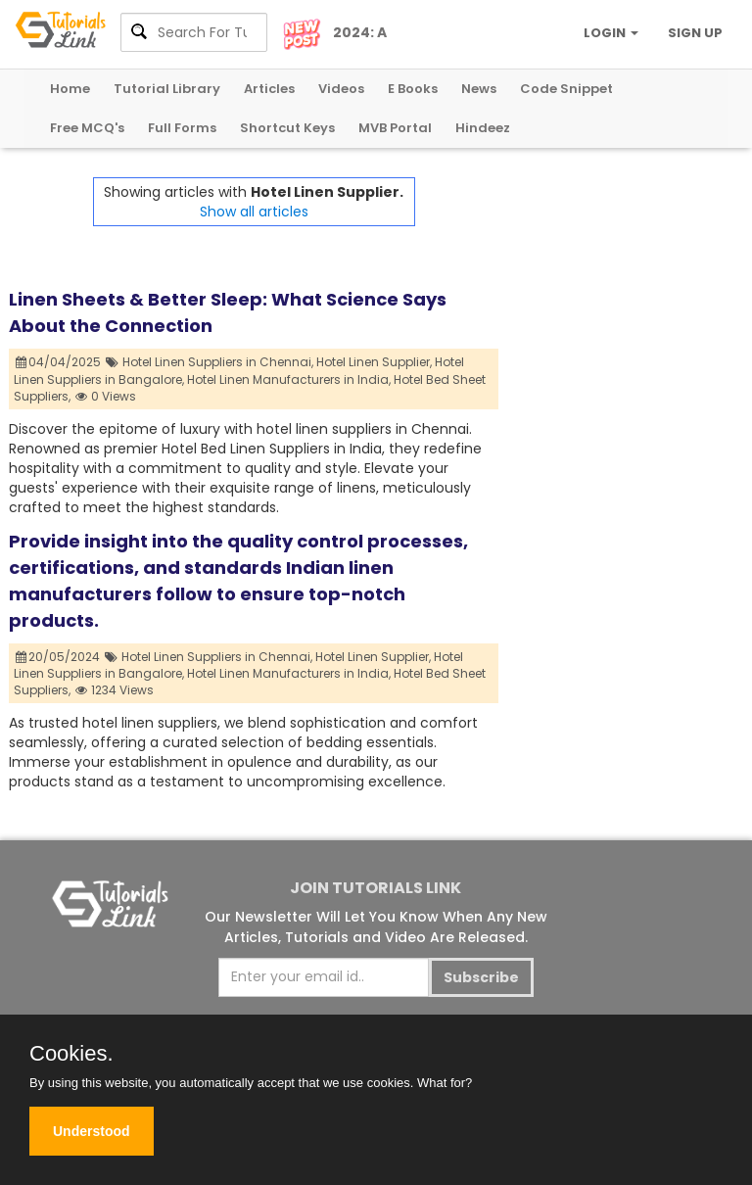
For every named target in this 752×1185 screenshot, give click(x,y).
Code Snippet (566, 88)
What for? (444, 1082)
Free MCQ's (87, 127)
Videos (341, 88)
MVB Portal (395, 127)
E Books (413, 88)
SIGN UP (695, 33)
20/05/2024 (58, 656)
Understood (91, 1131)
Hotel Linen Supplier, (374, 362)
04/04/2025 (59, 362)
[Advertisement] (620, 275)
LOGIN (611, 33)
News (478, 88)
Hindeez (482, 127)
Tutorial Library (167, 88)
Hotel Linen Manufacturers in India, (289, 379)
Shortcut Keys (287, 127)
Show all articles (254, 211)
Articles (269, 88)
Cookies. (71, 1054)
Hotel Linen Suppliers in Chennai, (217, 362)
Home (70, 88)
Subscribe (481, 977)
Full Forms (182, 127)
